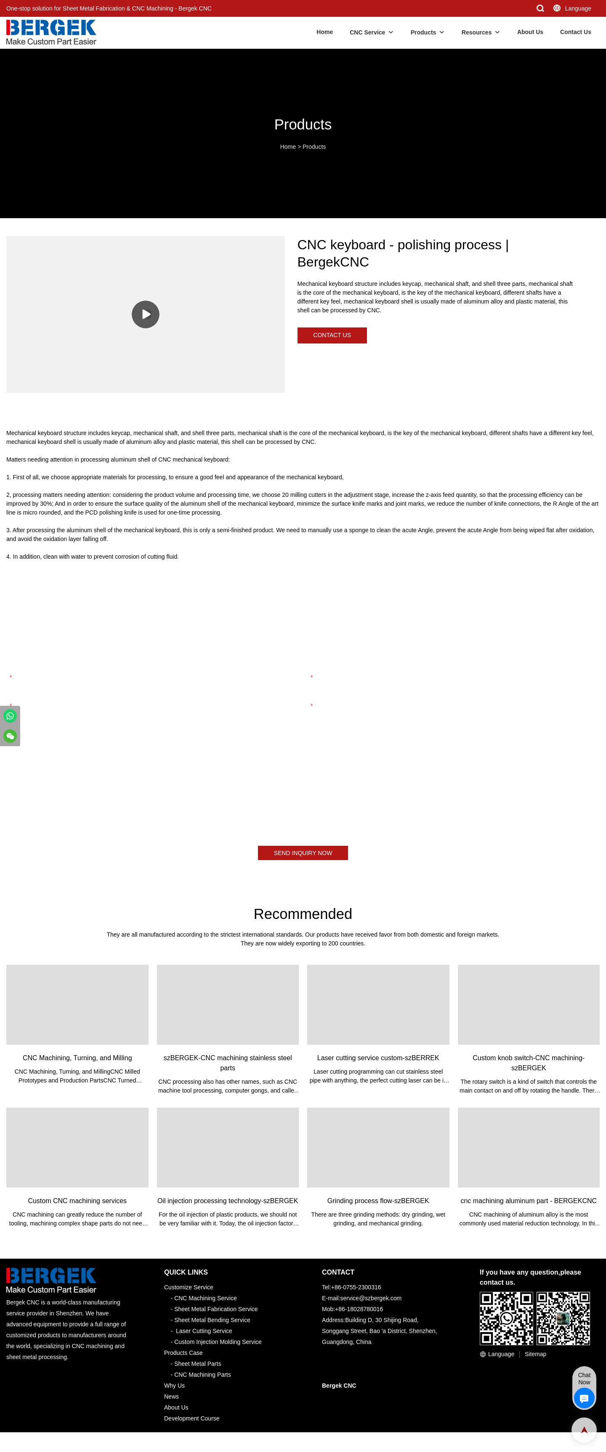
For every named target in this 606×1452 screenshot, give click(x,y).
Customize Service (188, 1289)
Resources (477, 32)
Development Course (192, 1420)
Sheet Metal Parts (197, 1365)
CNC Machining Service (205, 1300)
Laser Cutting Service (204, 1333)
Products (423, 32)
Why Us (174, 1387)
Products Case (183, 1355)
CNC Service (367, 32)
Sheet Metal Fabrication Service (216, 1311)
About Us (530, 32)
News (171, 1398)
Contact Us (575, 32)
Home (324, 32)
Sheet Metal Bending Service (212, 1322)
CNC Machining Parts (202, 1376)
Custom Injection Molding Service (218, 1344)
